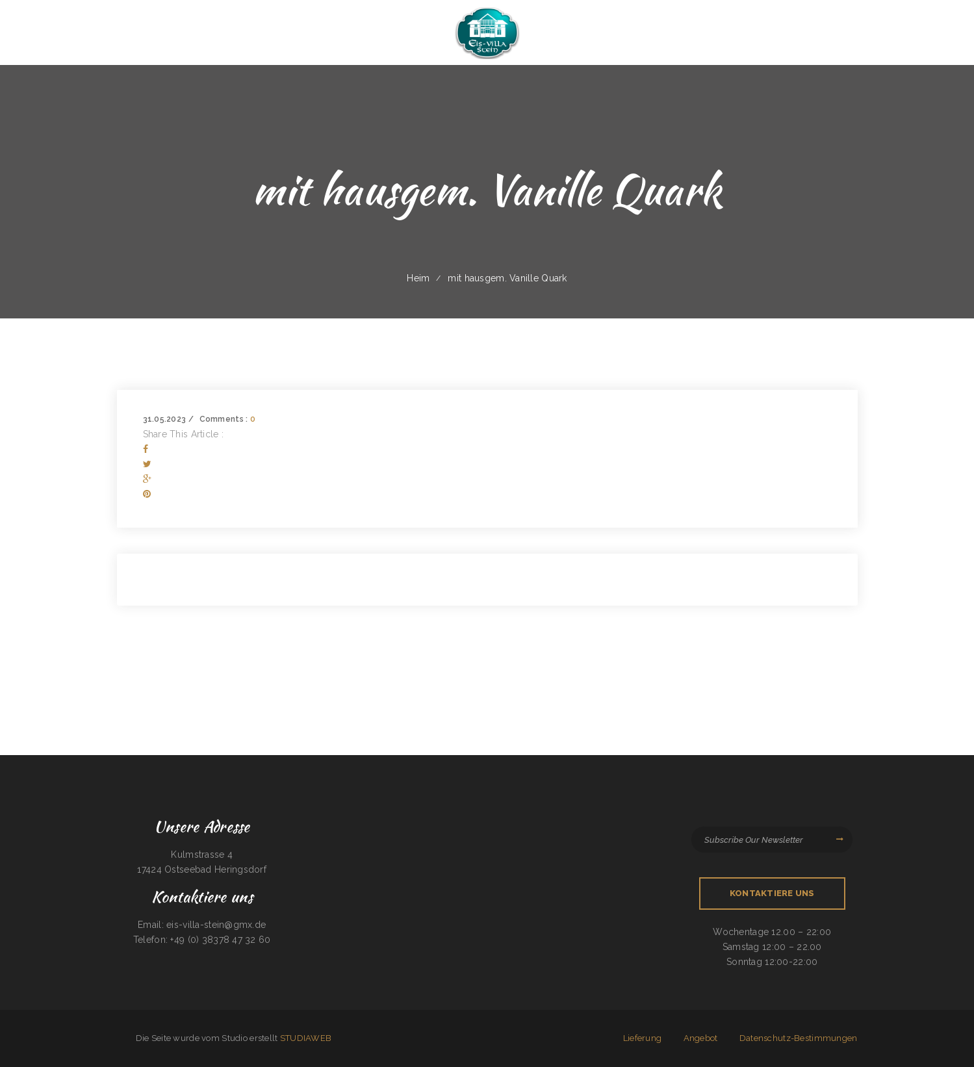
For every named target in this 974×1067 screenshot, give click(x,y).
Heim (418, 278)
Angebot (701, 1038)
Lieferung (642, 1038)
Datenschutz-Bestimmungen (798, 1038)
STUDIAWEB (306, 1038)
